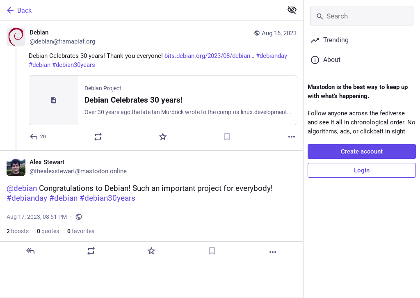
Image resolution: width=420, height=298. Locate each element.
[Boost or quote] (98, 137)
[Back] (140, 10)
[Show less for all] (292, 10)
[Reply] (38, 137)
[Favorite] (163, 137)
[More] (292, 137)
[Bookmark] (227, 137)
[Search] (361, 16)
